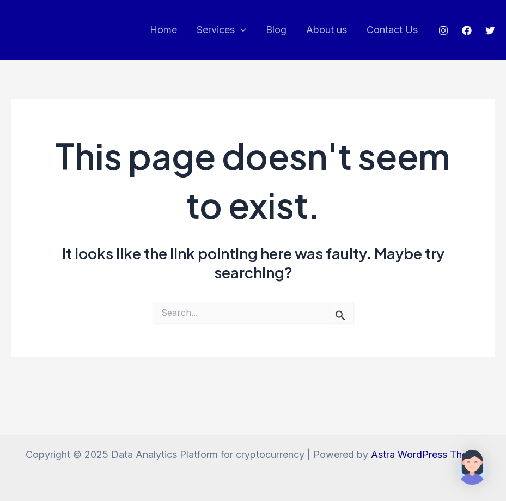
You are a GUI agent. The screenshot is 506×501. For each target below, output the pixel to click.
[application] (240, 30)
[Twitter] (490, 30)
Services (221, 30)
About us (326, 29)
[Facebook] (467, 30)
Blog (276, 29)
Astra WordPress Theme (426, 454)
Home (163, 29)
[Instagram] (443, 30)
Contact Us (392, 29)
